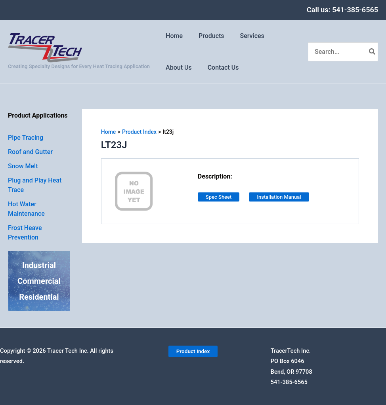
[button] (193, 351)
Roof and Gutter (30, 152)
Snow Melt (23, 166)
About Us (177, 67)
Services (244, 36)
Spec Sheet (219, 197)
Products (207, 36)
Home (172, 36)
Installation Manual (279, 197)
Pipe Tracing (25, 137)
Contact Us (218, 67)
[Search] (372, 52)
